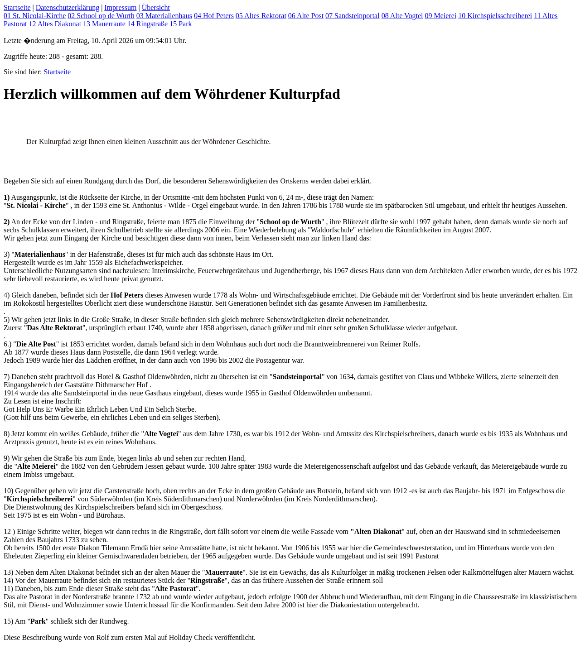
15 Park (180, 24)
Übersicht (156, 7)
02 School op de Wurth (101, 15)
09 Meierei (440, 15)
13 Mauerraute (104, 24)
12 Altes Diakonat (55, 24)
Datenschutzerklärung (67, 7)
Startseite (17, 7)
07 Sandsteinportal (352, 15)
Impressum (120, 7)
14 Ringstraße (147, 24)
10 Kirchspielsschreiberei (495, 15)
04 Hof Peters (214, 15)
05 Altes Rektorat (261, 15)
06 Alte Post (306, 15)
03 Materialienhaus (164, 15)
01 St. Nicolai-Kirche (35, 15)
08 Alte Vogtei (402, 15)
